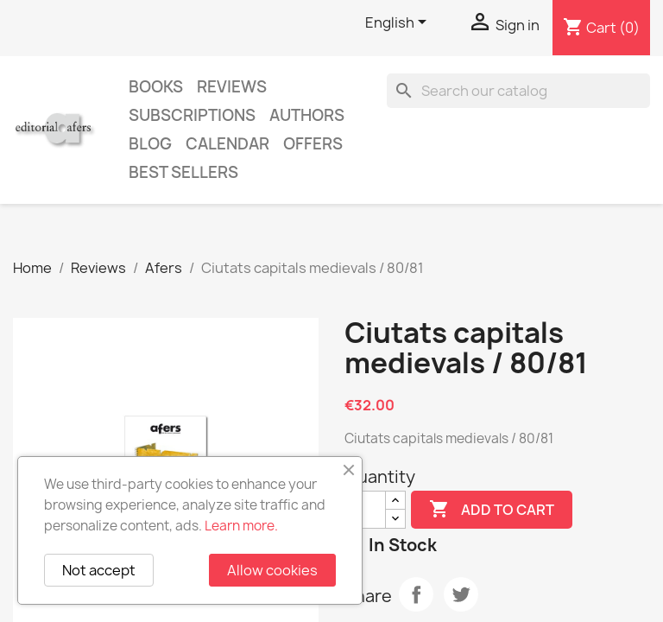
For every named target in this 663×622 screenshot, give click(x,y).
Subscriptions (192, 115)
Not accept (99, 570)
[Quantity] (365, 510)
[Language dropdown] (399, 23)
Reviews (232, 87)
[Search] (518, 90)
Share (416, 594)
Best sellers (183, 172)
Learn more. (241, 526)
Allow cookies (272, 570)
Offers (313, 144)
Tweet (461, 594)
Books (156, 87)
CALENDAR (227, 144)
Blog (150, 144)
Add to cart (491, 509)
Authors (306, 115)
